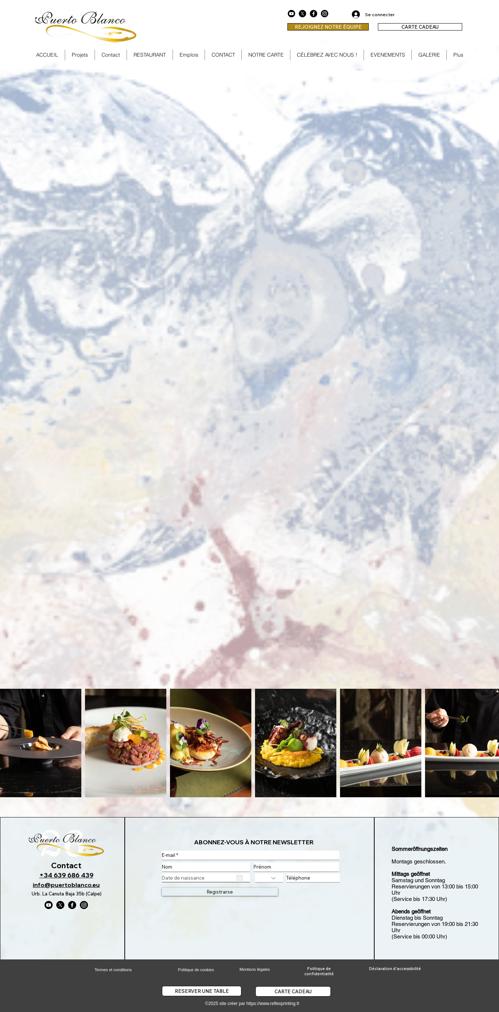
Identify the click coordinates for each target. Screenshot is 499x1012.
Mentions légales (255, 969)
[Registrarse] (220, 892)
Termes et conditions (113, 970)
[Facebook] (313, 13)
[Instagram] (324, 13)
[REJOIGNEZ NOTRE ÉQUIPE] (328, 27)
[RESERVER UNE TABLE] (201, 991)
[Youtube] (291, 13)
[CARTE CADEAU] (420, 27)
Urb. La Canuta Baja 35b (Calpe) (67, 894)
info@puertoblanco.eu (66, 884)
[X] (302, 13)
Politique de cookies (196, 970)
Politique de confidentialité (319, 971)
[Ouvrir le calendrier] (240, 878)
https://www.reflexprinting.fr (273, 1003)
